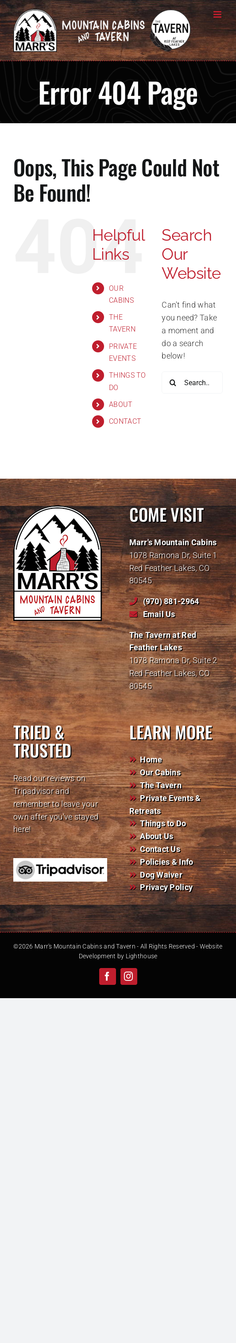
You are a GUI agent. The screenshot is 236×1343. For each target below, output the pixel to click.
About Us (156, 836)
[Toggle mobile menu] (218, 14)
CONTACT (125, 421)
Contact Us (160, 849)
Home (151, 759)
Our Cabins (160, 772)
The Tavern (161, 785)
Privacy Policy (166, 887)
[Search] (173, 382)
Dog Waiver (161, 874)
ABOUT (120, 404)
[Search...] (192, 382)
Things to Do (163, 823)
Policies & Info (166, 862)
